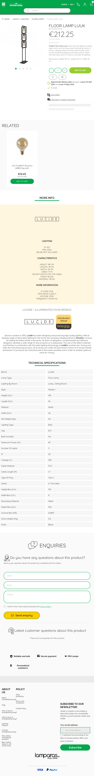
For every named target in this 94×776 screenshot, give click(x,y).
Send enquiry (22, 615)
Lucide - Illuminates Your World (47, 309)
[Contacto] (78, 4)
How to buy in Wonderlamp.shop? (7, 711)
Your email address (69, 725)
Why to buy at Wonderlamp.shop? (7, 718)
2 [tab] (20, 69)
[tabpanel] (23, 45)
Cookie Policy (21, 708)
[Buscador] (28, 10)
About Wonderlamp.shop (7, 699)
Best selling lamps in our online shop (7, 744)
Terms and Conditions (20, 702)
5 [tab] (31, 69)
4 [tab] (27, 69)
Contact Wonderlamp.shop (7, 731)
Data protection (20, 695)
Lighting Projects (5, 724)
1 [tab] (16, 69)
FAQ (3, 705)
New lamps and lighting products (6, 737)
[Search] (49, 10)
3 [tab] (23, 69)
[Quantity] (58, 70)
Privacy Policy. (45, 606)
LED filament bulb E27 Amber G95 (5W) (22, 166)
